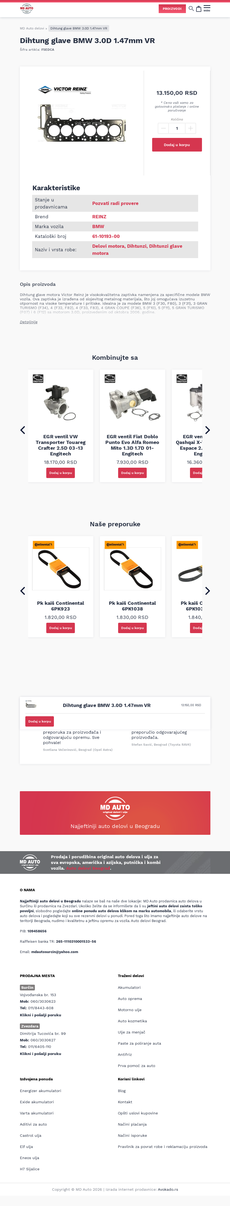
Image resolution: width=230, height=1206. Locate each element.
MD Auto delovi (32, 28)
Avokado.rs (168, 1189)
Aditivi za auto (33, 1124)
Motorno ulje (130, 1010)
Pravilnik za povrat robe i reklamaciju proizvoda (162, 1146)
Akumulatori (129, 987)
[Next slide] (208, 430)
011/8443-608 (41, 1008)
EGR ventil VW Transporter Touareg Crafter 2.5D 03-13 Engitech (60, 445)
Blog (121, 1091)
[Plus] (190, 128)
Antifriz (125, 1054)
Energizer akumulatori (40, 1091)
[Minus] (163, 128)
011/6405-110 (39, 1046)
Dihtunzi (136, 246)
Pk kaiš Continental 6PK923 (60, 606)
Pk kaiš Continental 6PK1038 (132, 606)
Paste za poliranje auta (139, 1043)
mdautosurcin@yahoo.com (54, 952)
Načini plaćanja (132, 1124)
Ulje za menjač (131, 1032)
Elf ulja (26, 1146)
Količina (177, 119)
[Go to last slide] (23, 430)
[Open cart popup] (198, 8)
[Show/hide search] (191, 8)
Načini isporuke (132, 1135)
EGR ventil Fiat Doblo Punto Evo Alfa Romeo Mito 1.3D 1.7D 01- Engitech (132, 445)
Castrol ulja (30, 1135)
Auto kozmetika (132, 1021)
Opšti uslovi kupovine (138, 1113)
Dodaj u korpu (177, 145)
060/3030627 (43, 1040)
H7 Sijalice (29, 1169)
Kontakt (125, 1102)
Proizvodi (172, 9)
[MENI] (207, 8)
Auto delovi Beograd (88, 868)
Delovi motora (108, 246)
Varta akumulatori (37, 1113)
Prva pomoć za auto (136, 1065)
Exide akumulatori (37, 1102)
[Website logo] (26, 8)
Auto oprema (130, 998)
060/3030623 (43, 1001)
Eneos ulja (29, 1158)
